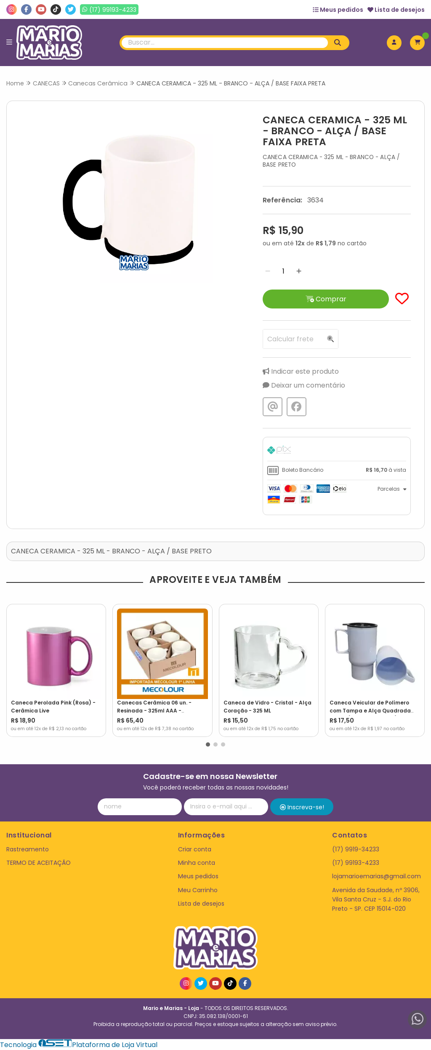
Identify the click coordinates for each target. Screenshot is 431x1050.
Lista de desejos (396, 9)
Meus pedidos (338, 9)
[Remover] (268, 271)
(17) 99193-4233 (355, 863)
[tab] (336, 451)
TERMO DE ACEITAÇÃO (38, 863)
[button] (208, 744)
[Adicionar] (299, 271)
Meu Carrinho (198, 890)
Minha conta (196, 863)
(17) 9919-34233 (355, 849)
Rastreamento (27, 849)
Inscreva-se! (302, 807)
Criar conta (194, 849)
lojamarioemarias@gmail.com (376, 876)
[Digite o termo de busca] (225, 42)
